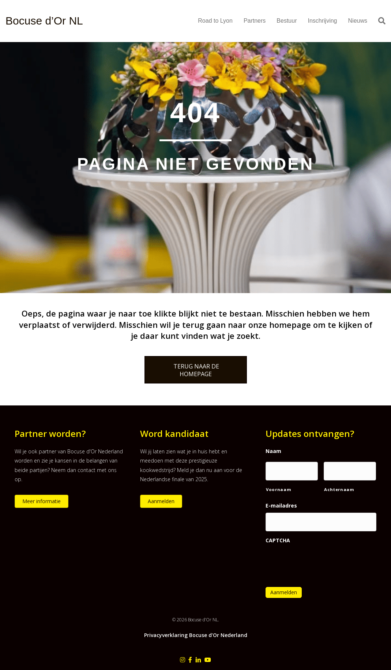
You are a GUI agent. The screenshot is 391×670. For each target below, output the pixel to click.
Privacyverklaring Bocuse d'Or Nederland (195, 635)
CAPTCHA (278, 540)
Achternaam (339, 489)
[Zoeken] (379, 20)
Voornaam (278, 489)
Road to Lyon (215, 21)
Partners (255, 21)
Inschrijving (322, 21)
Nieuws (357, 21)
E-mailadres (281, 505)
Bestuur (287, 21)
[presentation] (321, 561)
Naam (273, 451)
